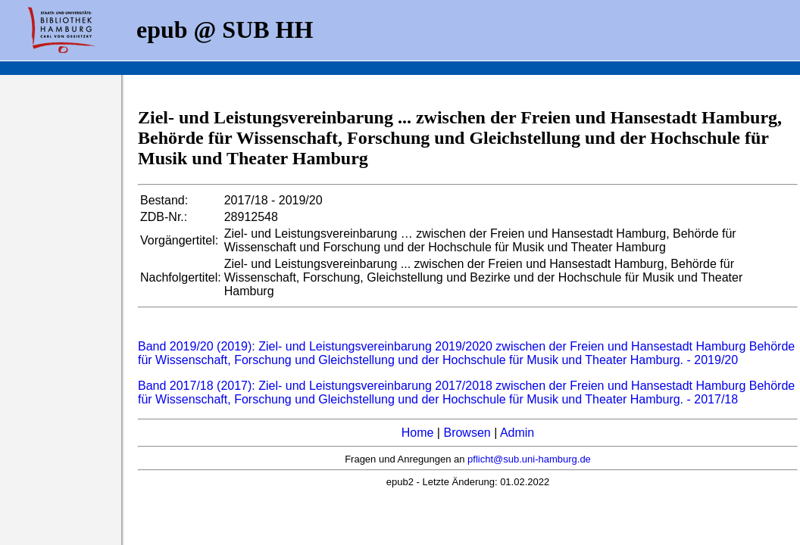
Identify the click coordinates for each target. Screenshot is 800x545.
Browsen (466, 432)
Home (418, 432)
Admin (517, 432)
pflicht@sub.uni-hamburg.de (529, 459)
